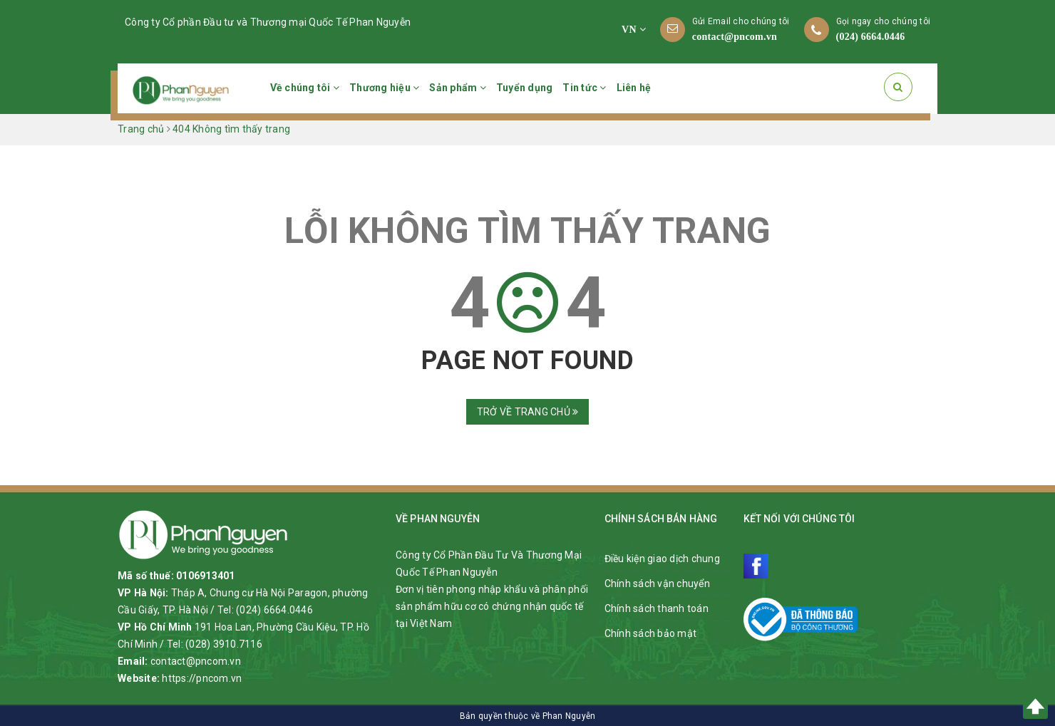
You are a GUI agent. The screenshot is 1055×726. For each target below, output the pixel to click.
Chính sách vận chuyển (657, 583)
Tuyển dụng (524, 87)
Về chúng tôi (305, 87)
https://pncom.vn (202, 678)
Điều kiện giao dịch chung (662, 558)
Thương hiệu (384, 87)
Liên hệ (634, 87)
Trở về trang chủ (528, 412)
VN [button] (634, 29)
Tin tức (584, 87)
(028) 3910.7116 (223, 644)
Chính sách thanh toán (656, 608)
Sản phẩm (457, 87)
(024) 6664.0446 (870, 36)
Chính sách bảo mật (650, 633)
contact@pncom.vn (734, 36)
